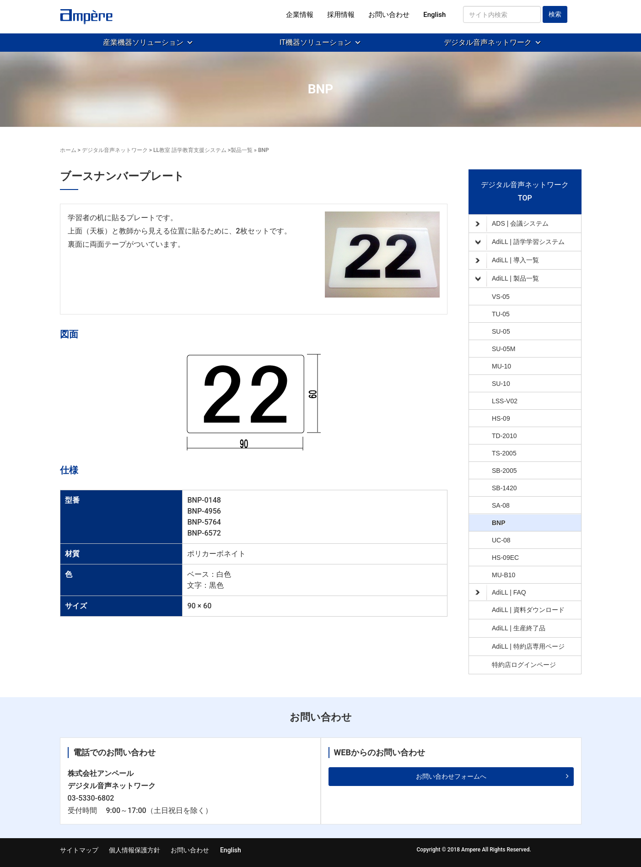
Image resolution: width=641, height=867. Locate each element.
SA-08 (501, 505)
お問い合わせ (388, 15)
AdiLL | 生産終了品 (518, 628)
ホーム (68, 150)
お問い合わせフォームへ (451, 776)
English (434, 15)
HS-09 (501, 418)
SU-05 (501, 331)
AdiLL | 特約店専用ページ (528, 646)
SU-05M (503, 348)
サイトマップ (79, 850)
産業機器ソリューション (143, 42)
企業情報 (299, 15)
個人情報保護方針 (134, 850)
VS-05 (501, 296)
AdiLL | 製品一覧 (507, 279)
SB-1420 (504, 488)
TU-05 (501, 314)
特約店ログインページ (524, 664)
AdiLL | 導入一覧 (507, 260)
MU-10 (501, 366)
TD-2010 (504, 435)
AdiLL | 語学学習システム (520, 242)
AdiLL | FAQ (500, 592)
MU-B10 (503, 575)
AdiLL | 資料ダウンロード (528, 609)
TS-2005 (504, 453)
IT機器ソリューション (316, 42)
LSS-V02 (504, 401)
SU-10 (501, 383)
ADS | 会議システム (512, 224)
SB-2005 (504, 470)
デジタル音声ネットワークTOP (525, 191)
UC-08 (501, 540)
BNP (499, 522)
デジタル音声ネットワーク (488, 42)
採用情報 (341, 15)
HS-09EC (505, 557)
